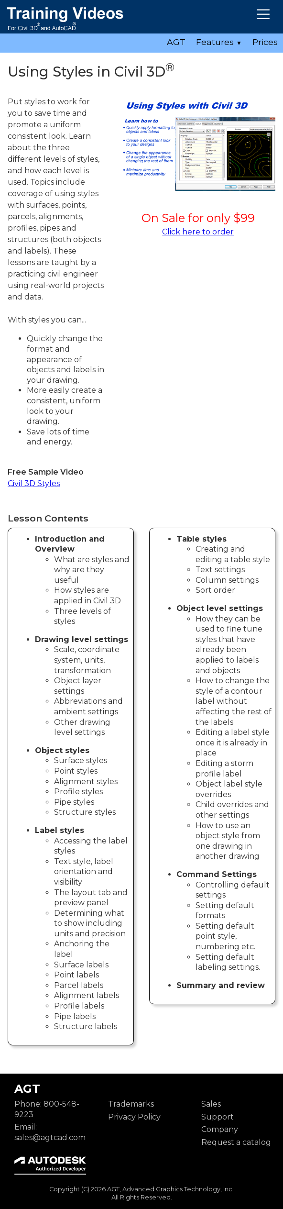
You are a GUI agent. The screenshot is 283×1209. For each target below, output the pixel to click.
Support (217, 1116)
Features (219, 42)
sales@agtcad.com (50, 1137)
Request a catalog (236, 1142)
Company (219, 1129)
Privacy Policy (134, 1116)
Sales (211, 1104)
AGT (176, 42)
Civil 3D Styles (34, 483)
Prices (265, 42)
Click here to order (198, 231)
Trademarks (131, 1104)
